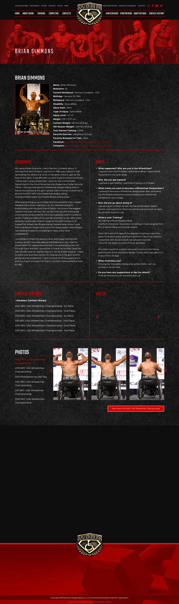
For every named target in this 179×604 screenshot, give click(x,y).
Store (44, 6)
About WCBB (28, 13)
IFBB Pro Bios (126, 13)
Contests (66, 13)
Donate (52, 6)
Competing (54, 13)
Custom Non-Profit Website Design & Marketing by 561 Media (89, 602)
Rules (60, 6)
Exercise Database (127, 6)
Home (17, 13)
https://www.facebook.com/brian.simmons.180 (88, 142)
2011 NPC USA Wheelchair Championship (38, 320)
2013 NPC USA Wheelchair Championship (38, 310)
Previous (97, 317)
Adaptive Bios (140, 13)
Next (158, 317)
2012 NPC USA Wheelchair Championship (38, 315)
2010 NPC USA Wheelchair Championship (38, 325)
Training (41, 13)
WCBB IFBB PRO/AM (108, 6)
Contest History (156, 13)
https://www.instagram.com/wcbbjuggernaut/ (88, 146)
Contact (141, 6)
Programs (35, 6)
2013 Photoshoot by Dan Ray (31, 376)
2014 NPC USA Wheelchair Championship (38, 306)
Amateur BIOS (112, 13)
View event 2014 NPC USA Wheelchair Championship (136, 408)
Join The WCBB (21, 6)
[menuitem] (18, 13)
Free (67, 6)
